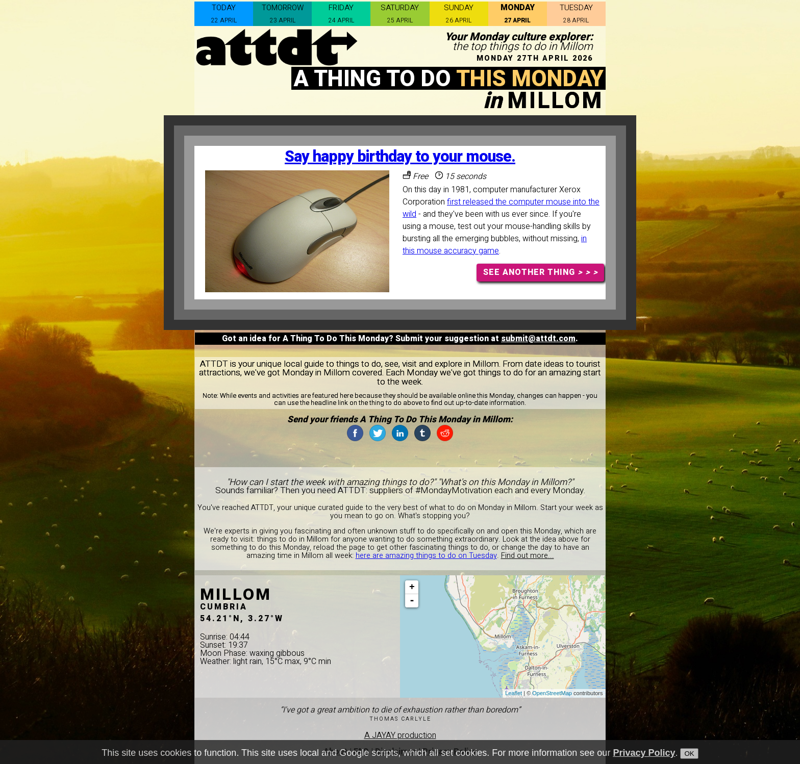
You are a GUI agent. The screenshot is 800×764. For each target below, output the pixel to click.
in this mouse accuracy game (495, 245)
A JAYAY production (400, 735)
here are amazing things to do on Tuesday (426, 555)
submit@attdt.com (538, 339)
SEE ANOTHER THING (540, 272)
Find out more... (527, 555)
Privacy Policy (644, 754)
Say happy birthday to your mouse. (400, 156)
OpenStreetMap (552, 693)
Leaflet (513, 693)
